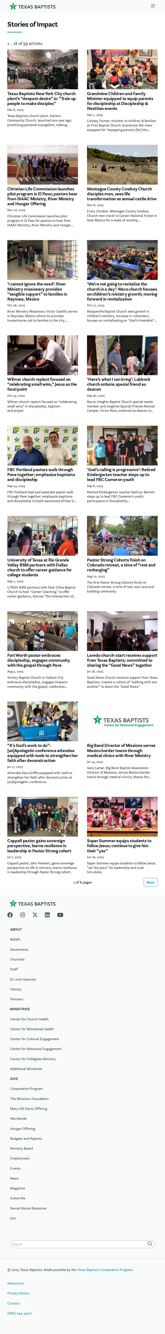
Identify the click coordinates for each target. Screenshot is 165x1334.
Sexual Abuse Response (28, 1208)
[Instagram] (23, 914)
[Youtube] (60, 914)
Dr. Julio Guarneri (23, 979)
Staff (14, 969)
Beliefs (15, 940)
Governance (19, 949)
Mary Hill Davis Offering (28, 1109)
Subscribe (17, 1198)
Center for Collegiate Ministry (33, 1059)
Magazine (17, 1188)
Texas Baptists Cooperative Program (105, 1270)
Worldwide (18, 1119)
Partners (16, 999)
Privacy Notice (18, 1293)
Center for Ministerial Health (32, 1029)
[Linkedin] (47, 914)
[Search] (151, 1244)
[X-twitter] (35, 914)
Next (151, 882)
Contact (13, 1303)
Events (15, 1168)
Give (14, 1079)
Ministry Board (21, 1148)
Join (13, 1218)
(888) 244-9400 (19, 1313)
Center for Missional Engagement (36, 1049)
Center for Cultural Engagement (34, 1039)
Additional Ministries (26, 1069)
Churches (17, 959)
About (16, 929)
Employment (20, 1159)
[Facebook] (12, 914)
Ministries (20, 1009)
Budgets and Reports (26, 1139)
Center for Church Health (29, 1019)
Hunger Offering (22, 1129)
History (15, 989)
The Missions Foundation (29, 1099)
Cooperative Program (26, 1089)
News (14, 1178)
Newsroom (15, 1284)
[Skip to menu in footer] (153, 6)
